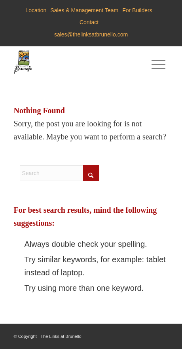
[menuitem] (36, 10)
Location (35, 10)
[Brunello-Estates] (76, 62)
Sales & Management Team (84, 10)
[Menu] (158, 62)
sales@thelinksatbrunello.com (91, 34)
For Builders (137, 10)
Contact (89, 22)
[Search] (59, 173)
